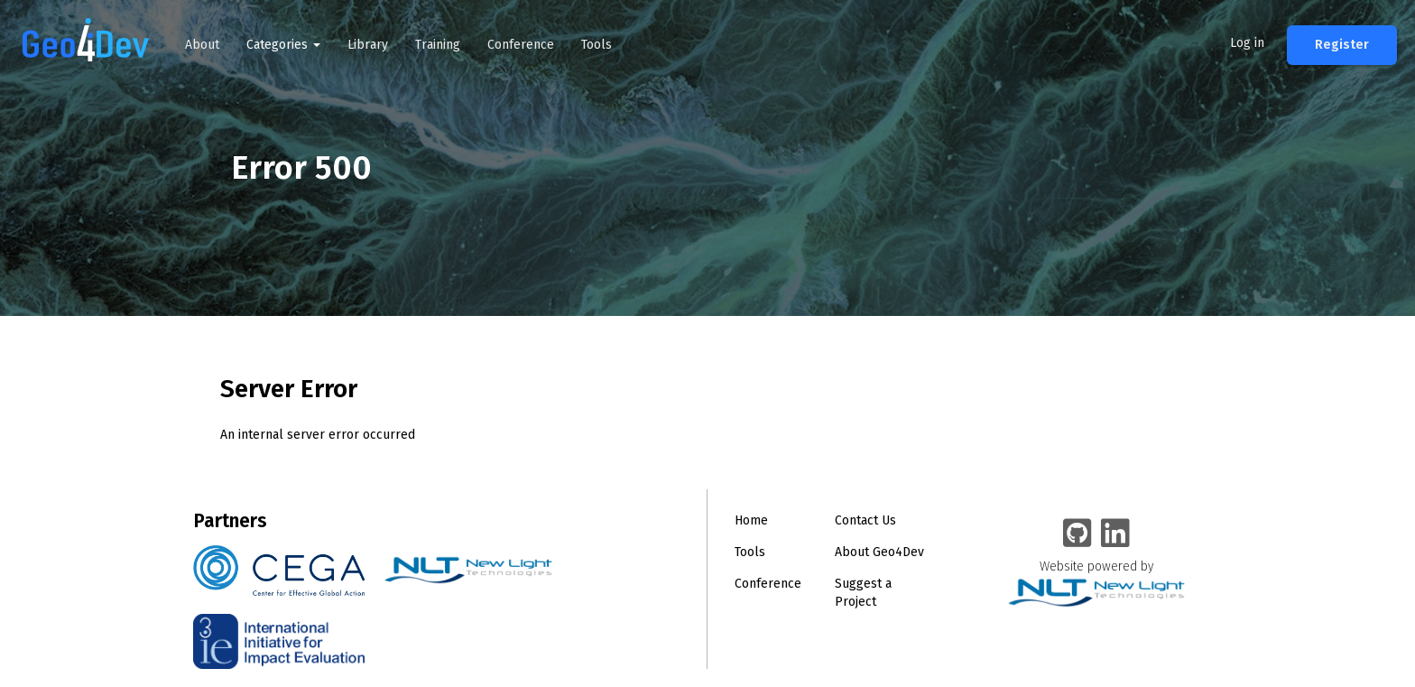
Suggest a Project (863, 592)
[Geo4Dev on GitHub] (1077, 534)
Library (367, 44)
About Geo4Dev (879, 552)
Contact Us (865, 520)
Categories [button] (283, 44)
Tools (596, 44)
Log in (1247, 43)
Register (1342, 44)
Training (437, 44)
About (202, 44)
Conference (520, 44)
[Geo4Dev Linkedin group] (1115, 534)
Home (751, 520)
